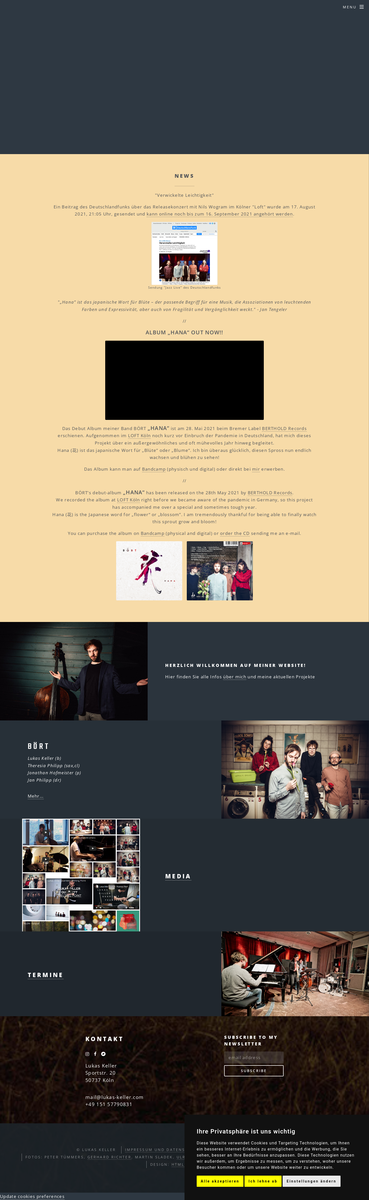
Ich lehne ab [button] (263, 1181)
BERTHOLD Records (284, 428)
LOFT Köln (139, 435)
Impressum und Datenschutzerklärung (176, 1149)
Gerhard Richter (109, 1157)
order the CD (235, 533)
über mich (234, 676)
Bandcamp (154, 469)
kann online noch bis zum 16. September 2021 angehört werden (220, 214)
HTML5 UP (183, 1164)
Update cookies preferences (32, 1196)
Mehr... (36, 796)
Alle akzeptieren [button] (220, 1181)
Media (178, 876)
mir (256, 469)
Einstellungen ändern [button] (311, 1181)
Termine (46, 975)
